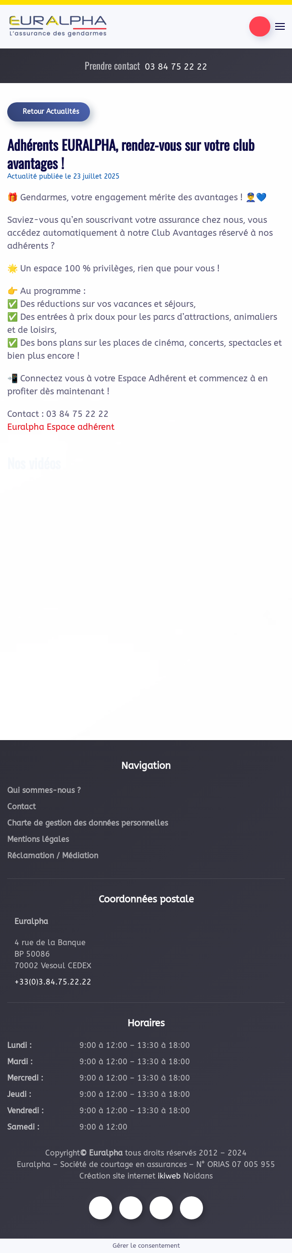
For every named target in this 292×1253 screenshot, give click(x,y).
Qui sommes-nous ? (44, 790)
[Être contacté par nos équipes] (259, 26)
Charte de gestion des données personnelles (87, 822)
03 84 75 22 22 (176, 66)
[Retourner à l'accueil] (57, 26)
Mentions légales (38, 839)
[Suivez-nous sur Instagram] (130, 1207)
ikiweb (169, 1175)
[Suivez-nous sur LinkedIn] (191, 1207)
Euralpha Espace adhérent (60, 427)
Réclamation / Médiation (52, 855)
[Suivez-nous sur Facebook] (100, 1207)
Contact (21, 806)
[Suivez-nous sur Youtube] (161, 1207)
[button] (280, 26)
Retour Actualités (51, 112)
